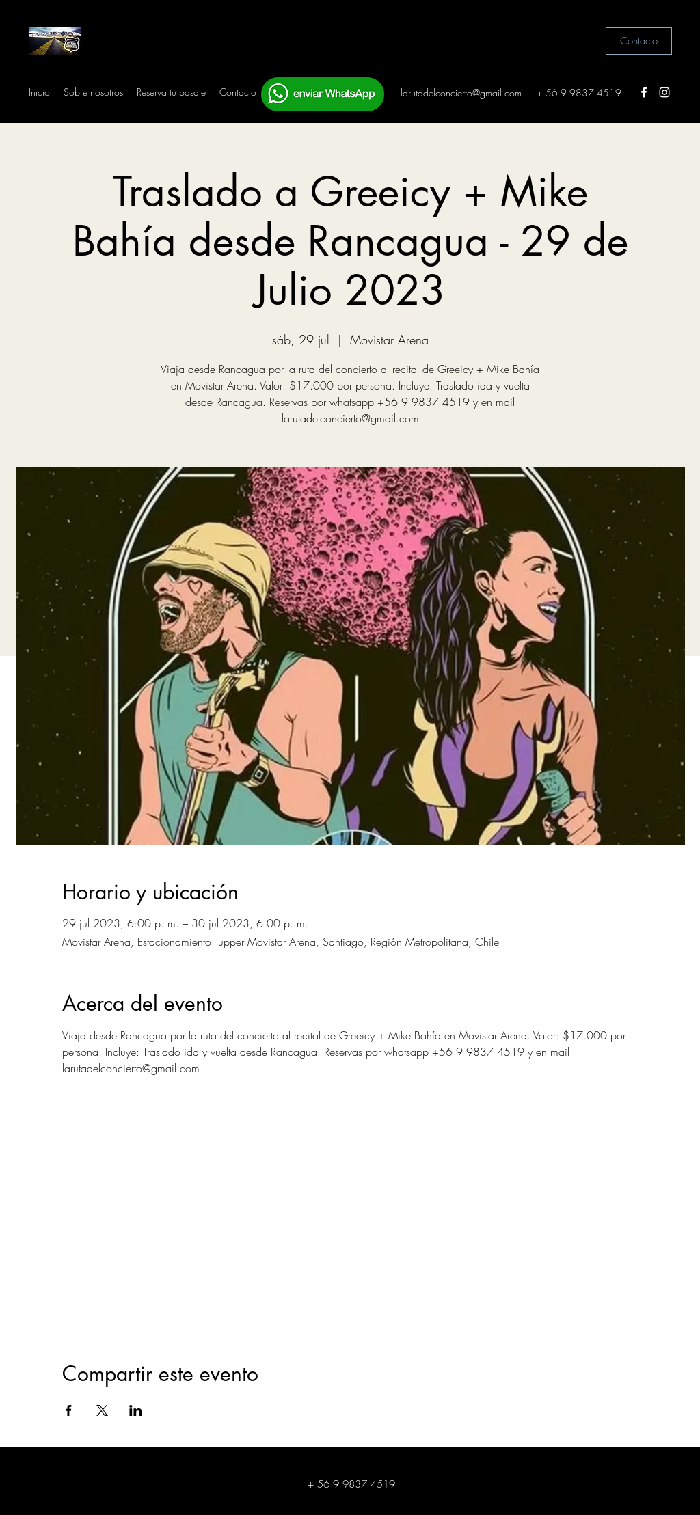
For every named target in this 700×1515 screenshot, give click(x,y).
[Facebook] (644, 92)
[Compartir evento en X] (102, 1410)
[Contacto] (639, 41)
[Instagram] (664, 92)
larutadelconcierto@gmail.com (461, 92)
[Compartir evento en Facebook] (68, 1410)
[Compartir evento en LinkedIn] (135, 1410)
